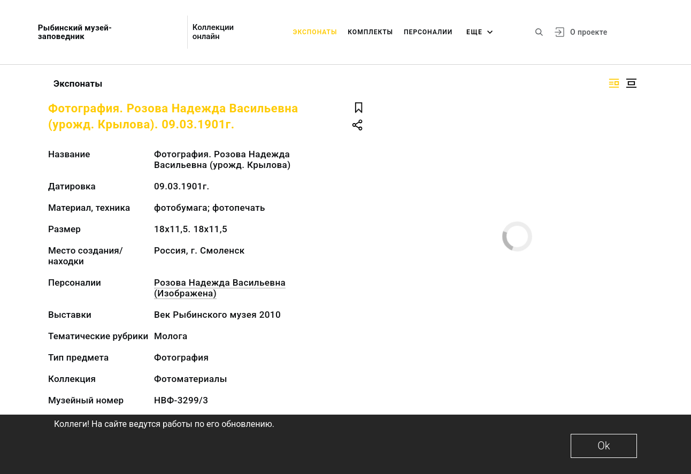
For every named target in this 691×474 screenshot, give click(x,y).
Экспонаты (315, 32)
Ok (603, 445)
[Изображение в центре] (631, 83)
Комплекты (370, 32)
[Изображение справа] (614, 83)
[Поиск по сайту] (539, 32)
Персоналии (428, 32)
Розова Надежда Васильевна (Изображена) (220, 288)
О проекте (588, 32)
